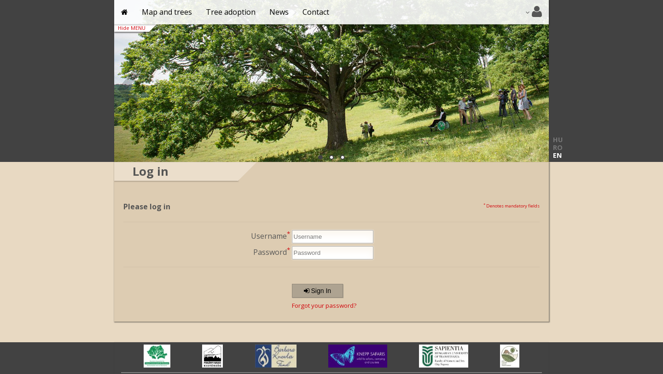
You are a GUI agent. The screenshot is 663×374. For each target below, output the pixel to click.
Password (271, 251)
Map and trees (167, 12)
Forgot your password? (324, 305)
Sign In (317, 290)
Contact (315, 12)
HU (558, 139)
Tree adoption (231, 12)
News (279, 12)
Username (270, 235)
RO (558, 147)
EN (557, 155)
